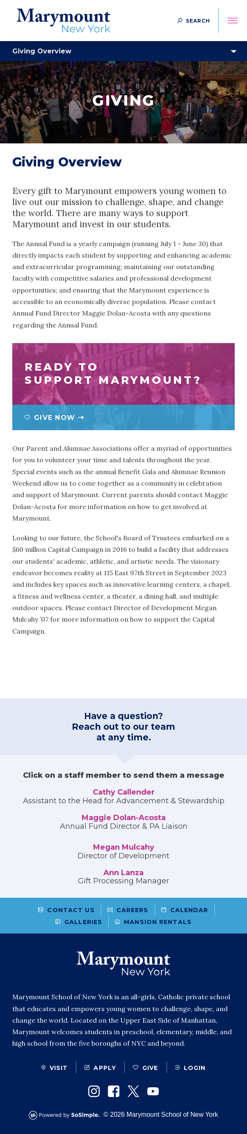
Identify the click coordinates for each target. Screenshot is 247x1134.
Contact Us (66, 910)
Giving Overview (41, 51)
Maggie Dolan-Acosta (124, 817)
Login (190, 1068)
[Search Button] (193, 20)
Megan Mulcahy (123, 847)
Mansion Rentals (153, 922)
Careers (128, 910)
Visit (54, 1068)
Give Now (50, 418)
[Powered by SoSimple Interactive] (66, 1115)
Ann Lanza (123, 872)
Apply (100, 1068)
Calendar (184, 910)
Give (145, 1068)
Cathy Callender (124, 792)
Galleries (78, 922)
